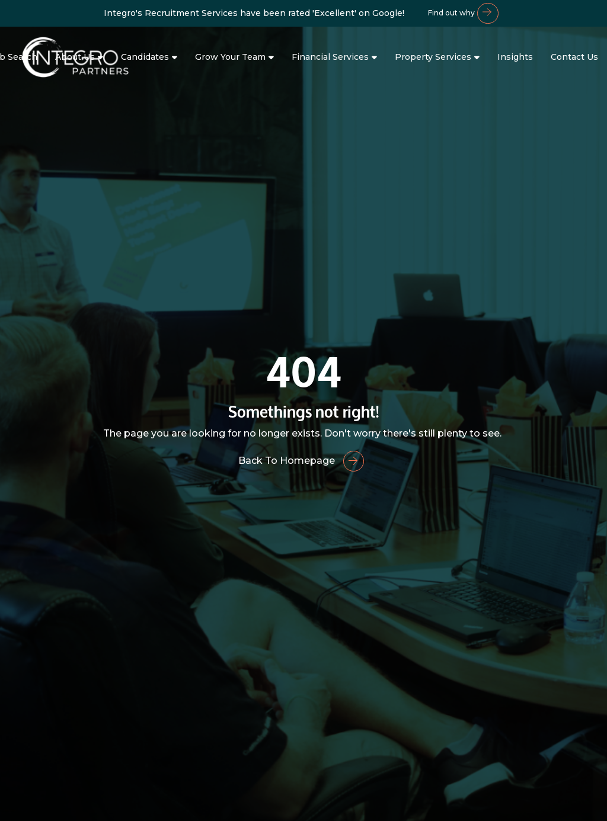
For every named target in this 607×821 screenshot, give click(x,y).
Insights (515, 57)
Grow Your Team (230, 57)
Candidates (145, 57)
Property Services (433, 57)
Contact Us (574, 57)
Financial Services (330, 57)
